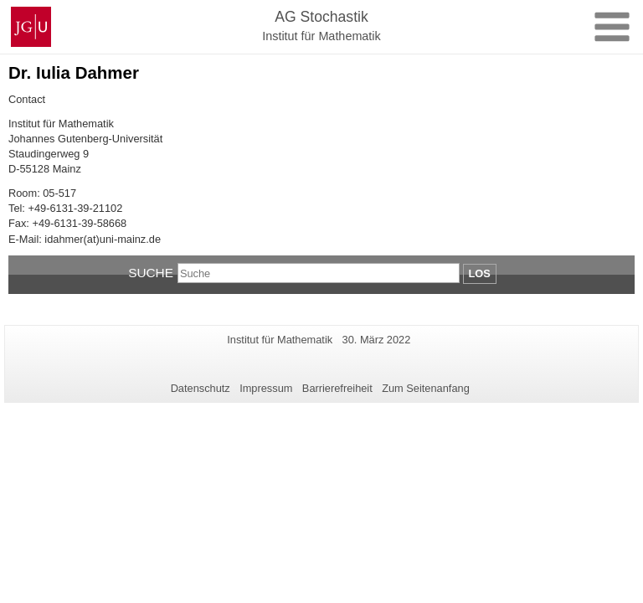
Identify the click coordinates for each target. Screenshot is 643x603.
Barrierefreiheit (337, 388)
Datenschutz (200, 388)
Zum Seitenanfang (426, 388)
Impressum (265, 388)
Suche (150, 272)
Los (480, 273)
